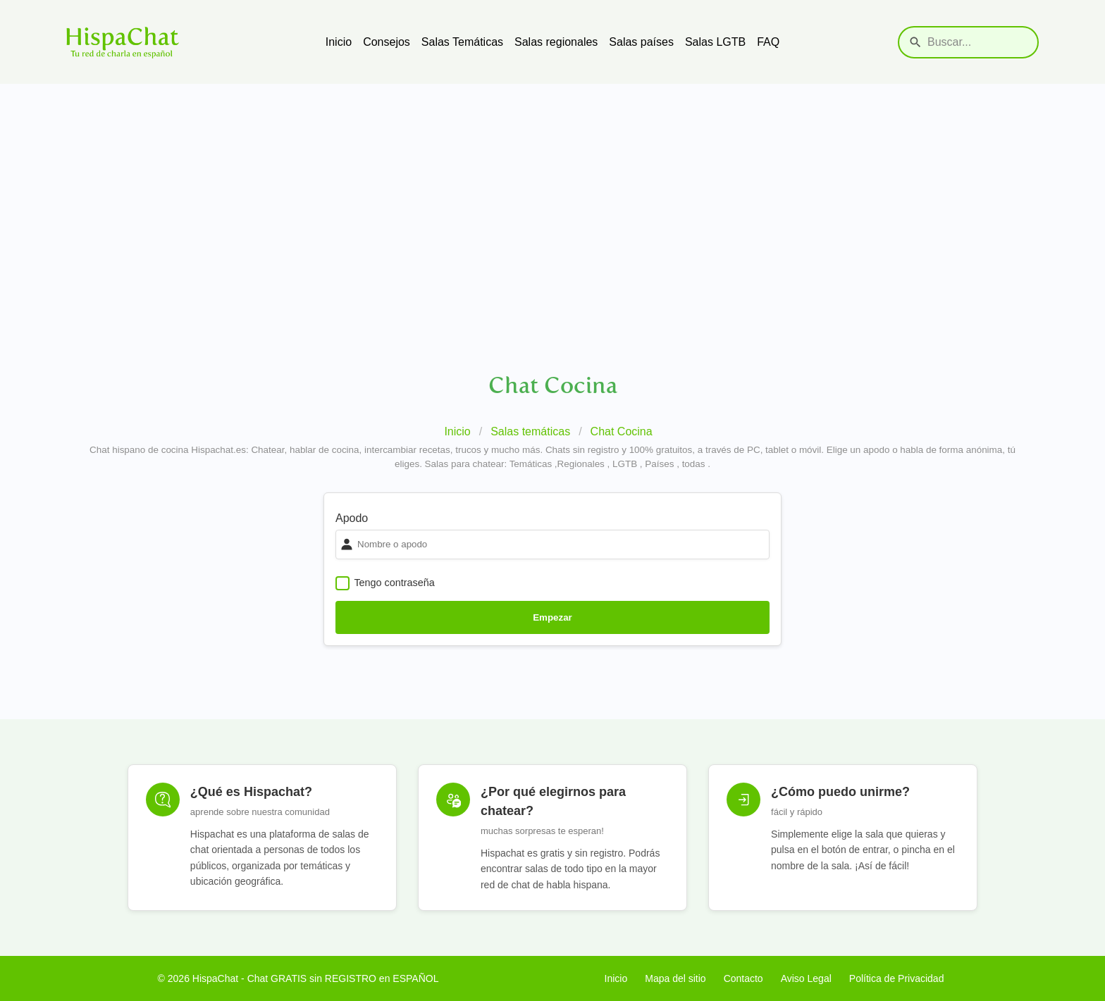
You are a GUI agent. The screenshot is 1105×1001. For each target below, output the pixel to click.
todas (693, 464)
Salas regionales (556, 42)
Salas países (641, 42)
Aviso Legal (806, 978)
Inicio (339, 42)
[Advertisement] (552, 189)
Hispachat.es (218, 449)
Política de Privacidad (896, 978)
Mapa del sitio (675, 978)
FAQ (768, 42)
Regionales (581, 464)
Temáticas (531, 464)
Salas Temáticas (462, 42)
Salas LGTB (715, 42)
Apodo (351, 518)
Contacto (743, 978)
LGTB (624, 464)
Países (659, 464)
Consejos (386, 42)
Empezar (552, 617)
